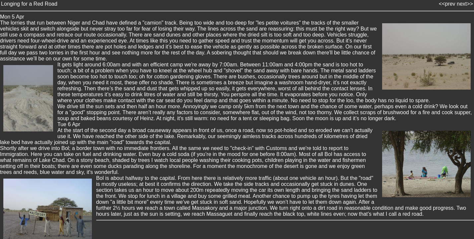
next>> (465, 4)
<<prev (447, 4)
